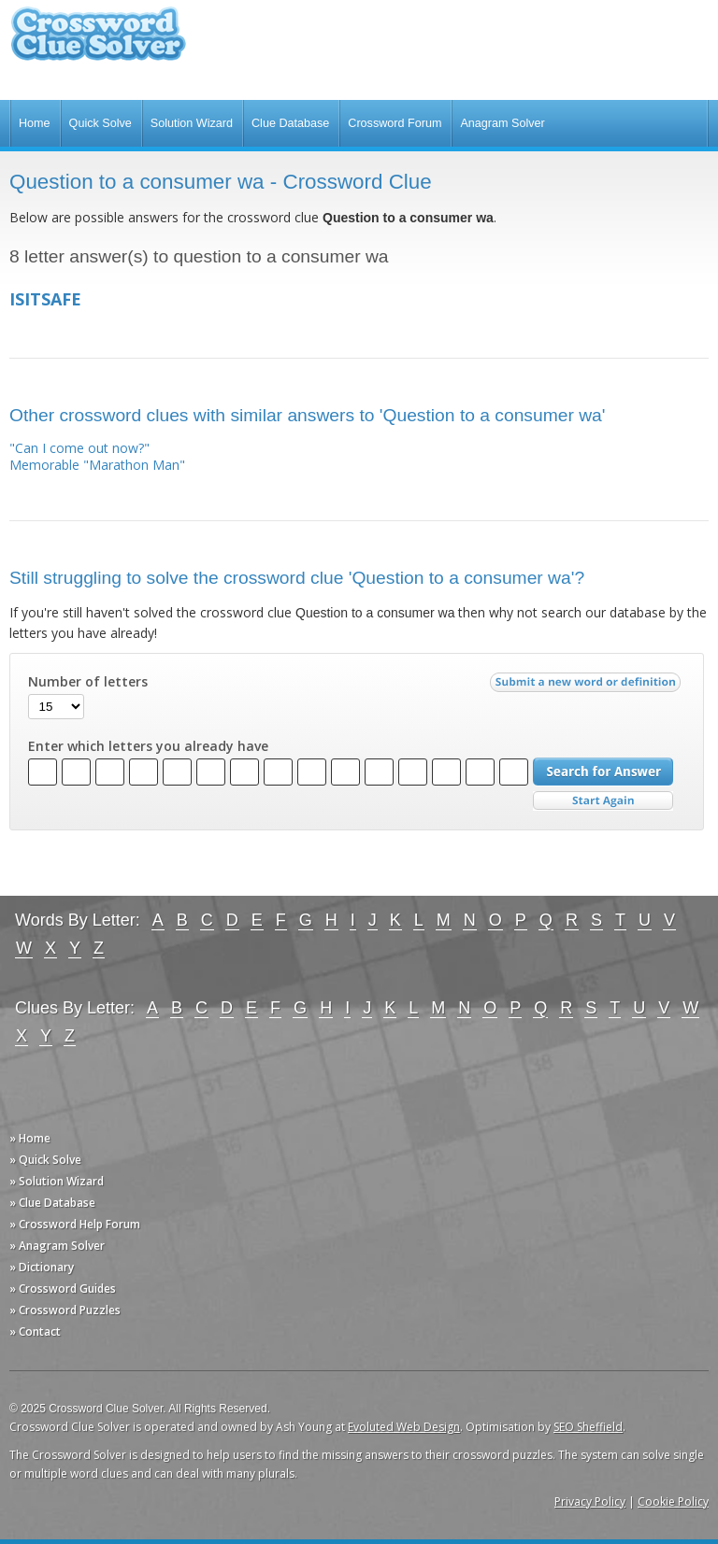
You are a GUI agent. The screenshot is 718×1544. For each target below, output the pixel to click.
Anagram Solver (502, 123)
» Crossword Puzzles (65, 1310)
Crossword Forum (394, 123)
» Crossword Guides (62, 1288)
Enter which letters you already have (148, 746)
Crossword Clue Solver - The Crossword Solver (98, 42)
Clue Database (290, 123)
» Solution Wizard (56, 1181)
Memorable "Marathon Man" (97, 465)
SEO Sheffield (588, 1427)
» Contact (35, 1331)
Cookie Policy (673, 1501)
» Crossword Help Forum (74, 1224)
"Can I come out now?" (79, 448)
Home (34, 123)
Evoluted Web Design (404, 1427)
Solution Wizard (192, 123)
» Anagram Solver (57, 1246)
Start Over (603, 801)
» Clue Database (52, 1203)
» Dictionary (41, 1267)
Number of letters (88, 681)
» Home (29, 1138)
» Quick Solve (45, 1160)
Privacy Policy (589, 1501)
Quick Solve (100, 123)
